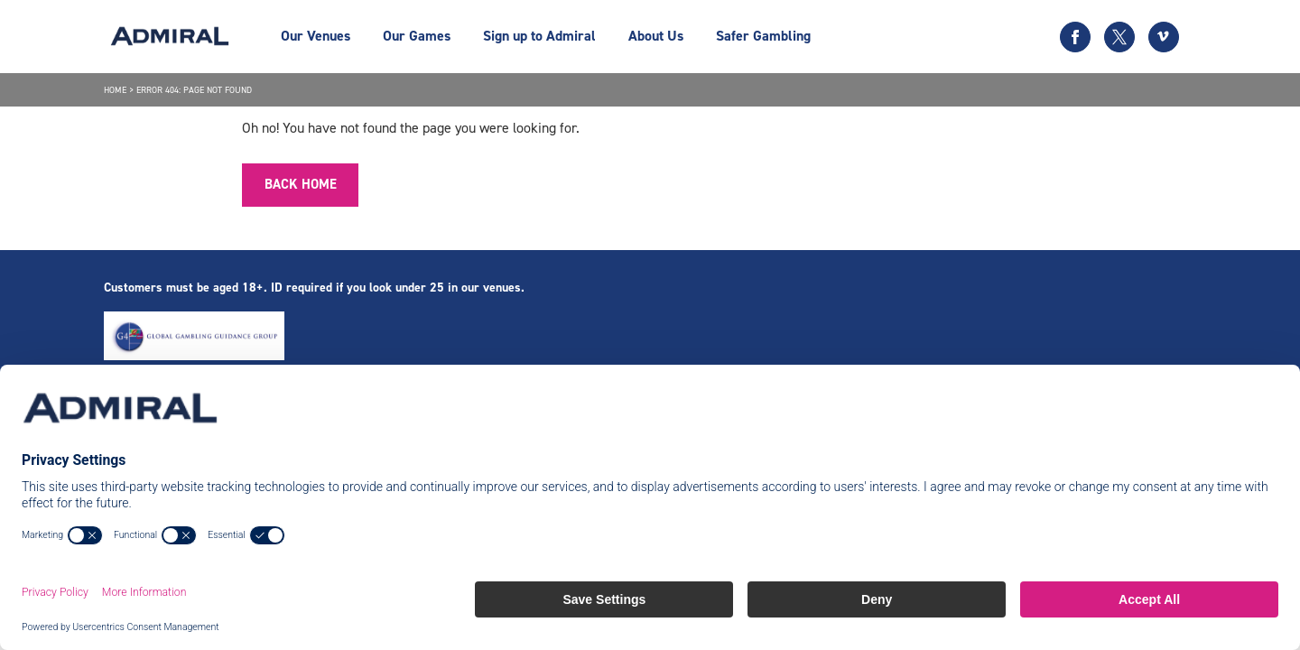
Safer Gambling (763, 35)
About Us (655, 35)
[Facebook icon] (1075, 37)
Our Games (416, 35)
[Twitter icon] (1119, 37)
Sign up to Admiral (539, 35)
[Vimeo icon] (1163, 37)
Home (115, 90)
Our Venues (315, 35)
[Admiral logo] (170, 36)
